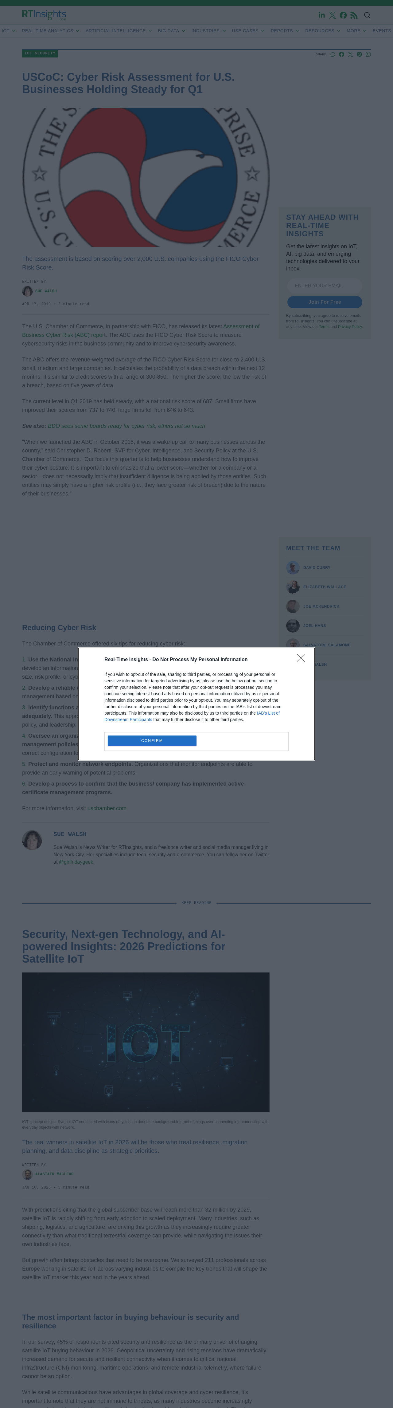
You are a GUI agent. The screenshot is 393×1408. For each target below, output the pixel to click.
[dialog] (196, 704)
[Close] (303, 660)
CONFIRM (152, 741)
